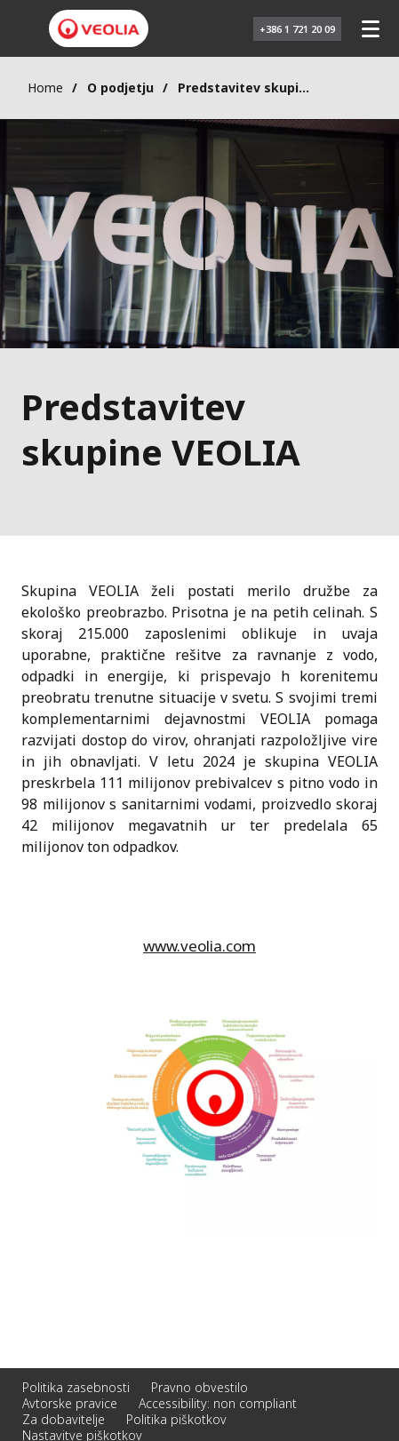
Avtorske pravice (69, 1403)
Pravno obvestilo (199, 1387)
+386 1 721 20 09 (297, 29)
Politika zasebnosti (76, 1387)
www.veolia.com (199, 945)
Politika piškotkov (176, 1419)
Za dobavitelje (63, 1419)
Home (45, 87)
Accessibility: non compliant (218, 1403)
